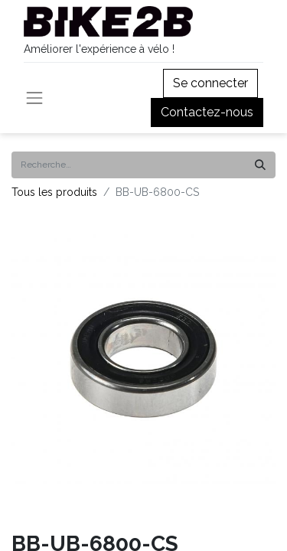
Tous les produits (54, 192)
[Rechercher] (260, 165)
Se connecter (210, 83)
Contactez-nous (207, 112)
